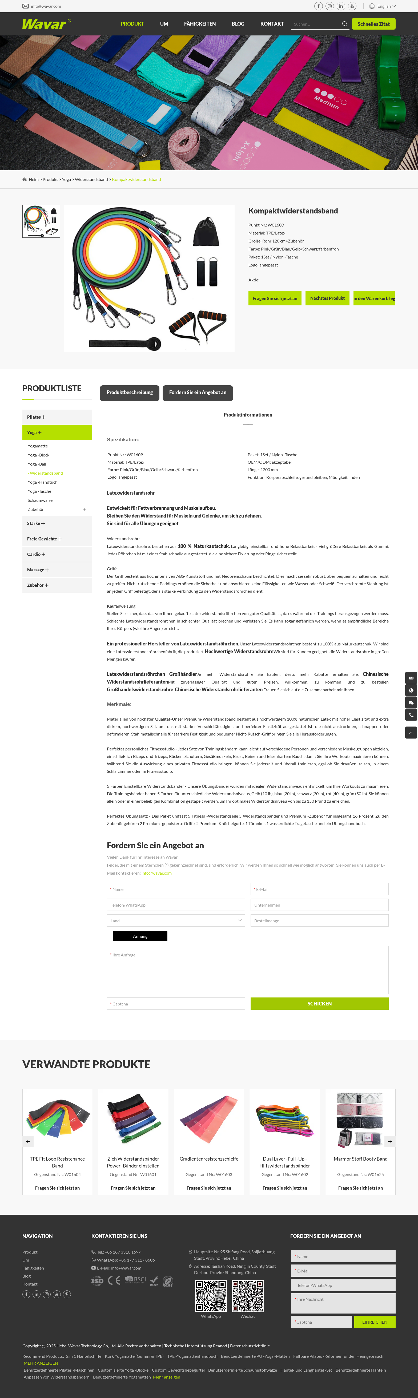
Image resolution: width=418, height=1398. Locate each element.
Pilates (36, 416)
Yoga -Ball (37, 463)
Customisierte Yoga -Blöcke (123, 1369)
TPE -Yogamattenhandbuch (192, 1356)
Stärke (36, 523)
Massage (38, 569)
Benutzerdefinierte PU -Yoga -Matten (256, 1356)
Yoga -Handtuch (43, 481)
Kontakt (272, 24)
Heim (34, 179)
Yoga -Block (38, 454)
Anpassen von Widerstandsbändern (57, 1376)
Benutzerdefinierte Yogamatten (122, 1376)
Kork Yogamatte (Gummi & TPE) (134, 1356)
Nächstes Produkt (327, 298)
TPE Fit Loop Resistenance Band (57, 1162)
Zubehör (57, 509)
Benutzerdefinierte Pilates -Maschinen (59, 1369)
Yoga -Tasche (39, 491)
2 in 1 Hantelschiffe (84, 1356)
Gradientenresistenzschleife (209, 1159)
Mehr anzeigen (41, 1362)
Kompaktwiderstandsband (136, 179)
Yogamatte (38, 445)
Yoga (66, 179)
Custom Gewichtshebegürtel (179, 1369)
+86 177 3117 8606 (137, 1259)
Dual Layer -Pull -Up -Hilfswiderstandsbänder (284, 1162)
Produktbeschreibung (130, 392)
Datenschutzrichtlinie (250, 1345)
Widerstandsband (91, 179)
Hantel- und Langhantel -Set (306, 1369)
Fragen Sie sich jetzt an (57, 1187)
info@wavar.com (46, 6)
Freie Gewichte (44, 538)
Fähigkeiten (200, 24)
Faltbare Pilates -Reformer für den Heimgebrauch (338, 1356)
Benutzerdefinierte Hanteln (361, 1369)
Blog (238, 24)
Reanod (220, 1345)
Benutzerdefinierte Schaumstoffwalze (243, 1369)
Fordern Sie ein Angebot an (197, 392)
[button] (28, 1141)
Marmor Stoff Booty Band (361, 1159)
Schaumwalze (40, 500)
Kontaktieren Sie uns (119, 1236)
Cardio (36, 554)
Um (164, 24)
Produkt (132, 24)
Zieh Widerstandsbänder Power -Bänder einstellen (133, 1162)
